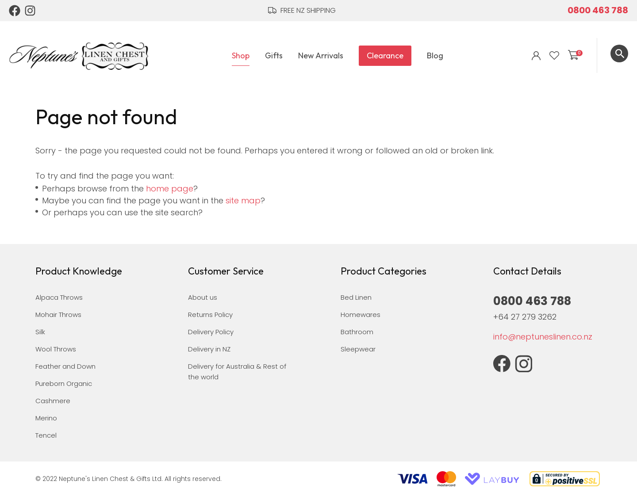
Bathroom (357, 331)
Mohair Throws (58, 314)
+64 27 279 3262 (524, 316)
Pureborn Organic (63, 383)
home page (169, 188)
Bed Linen (356, 297)
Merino (46, 418)
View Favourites (554, 55)
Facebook (14, 10)
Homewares (360, 314)
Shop (240, 55)
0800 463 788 (598, 10)
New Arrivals (320, 55)
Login (536, 55)
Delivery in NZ (209, 349)
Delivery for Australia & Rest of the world (237, 372)
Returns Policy (210, 314)
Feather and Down (65, 366)
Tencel (46, 435)
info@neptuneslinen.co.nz (542, 336)
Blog (435, 55)
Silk (40, 331)
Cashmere (52, 400)
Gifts (274, 55)
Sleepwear (358, 349)
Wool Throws (55, 349)
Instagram (30, 10)
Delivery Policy (211, 331)
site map (243, 200)
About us (202, 297)
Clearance (385, 55)
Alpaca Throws (59, 297)
